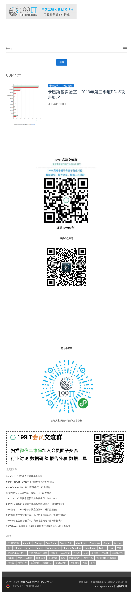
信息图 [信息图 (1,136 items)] (76, 553)
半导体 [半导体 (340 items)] (105, 553)
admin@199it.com (104, 586)
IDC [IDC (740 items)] (9, 548)
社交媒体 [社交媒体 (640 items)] (34, 562)
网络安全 (68, 85)
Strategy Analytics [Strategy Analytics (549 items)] (72, 548)
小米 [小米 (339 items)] (20, 557)
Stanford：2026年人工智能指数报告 (24, 476)
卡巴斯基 (54, 85)
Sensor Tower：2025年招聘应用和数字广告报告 (30, 481)
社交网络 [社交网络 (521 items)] (47, 562)
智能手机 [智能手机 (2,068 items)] (88, 557)
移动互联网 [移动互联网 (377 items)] (60, 562)
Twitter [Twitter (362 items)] (102, 548)
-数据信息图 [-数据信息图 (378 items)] (14, 543)
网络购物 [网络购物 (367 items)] (74, 562)
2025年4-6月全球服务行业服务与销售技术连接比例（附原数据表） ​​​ (39, 526)
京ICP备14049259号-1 (42, 582)
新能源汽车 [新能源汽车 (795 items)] (74, 557)
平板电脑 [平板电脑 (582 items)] (52, 557)
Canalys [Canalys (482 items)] (38, 543)
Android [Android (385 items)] (27, 543)
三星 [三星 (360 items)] (111, 548)
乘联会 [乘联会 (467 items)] (54, 553)
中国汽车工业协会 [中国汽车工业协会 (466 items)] (17, 553)
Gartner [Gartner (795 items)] (107, 543)
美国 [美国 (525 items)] (84, 562)
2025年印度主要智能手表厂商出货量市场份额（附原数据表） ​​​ (37, 515)
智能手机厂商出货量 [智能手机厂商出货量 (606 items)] (106, 557)
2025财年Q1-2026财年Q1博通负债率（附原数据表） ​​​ (32, 509)
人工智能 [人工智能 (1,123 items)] (65, 553)
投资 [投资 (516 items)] (63, 557)
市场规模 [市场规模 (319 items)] (40, 557)
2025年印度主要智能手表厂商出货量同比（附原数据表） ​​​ (34, 520)
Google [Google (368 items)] (118, 543)
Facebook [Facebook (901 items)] (95, 543)
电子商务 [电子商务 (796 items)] (22, 562)
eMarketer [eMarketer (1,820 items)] (81, 543)
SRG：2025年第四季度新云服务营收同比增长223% (31, 498)
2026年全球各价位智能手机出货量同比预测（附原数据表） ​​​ (36, 504)
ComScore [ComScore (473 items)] (51, 543)
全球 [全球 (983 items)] (85, 553)
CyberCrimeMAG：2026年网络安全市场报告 (28, 487)
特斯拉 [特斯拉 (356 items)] (11, 562)
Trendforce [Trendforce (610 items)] (89, 548)
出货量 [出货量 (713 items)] (94, 553)
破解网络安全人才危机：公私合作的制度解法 (28, 493)
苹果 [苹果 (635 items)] (92, 562)
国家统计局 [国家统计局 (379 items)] (117, 553)
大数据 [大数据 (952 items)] (11, 557)
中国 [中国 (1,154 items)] (119, 548)
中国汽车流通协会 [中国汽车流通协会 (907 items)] (38, 553)
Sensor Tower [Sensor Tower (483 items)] (52, 548)
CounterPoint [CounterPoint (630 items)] (66, 543)
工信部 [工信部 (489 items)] (29, 557)
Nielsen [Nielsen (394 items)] (28, 548)
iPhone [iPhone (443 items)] (18, 548)
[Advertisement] (58, 31)
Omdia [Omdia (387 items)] (39, 548)
